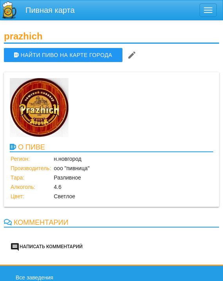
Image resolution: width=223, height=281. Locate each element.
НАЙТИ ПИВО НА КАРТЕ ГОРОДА (63, 55)
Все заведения (34, 277)
